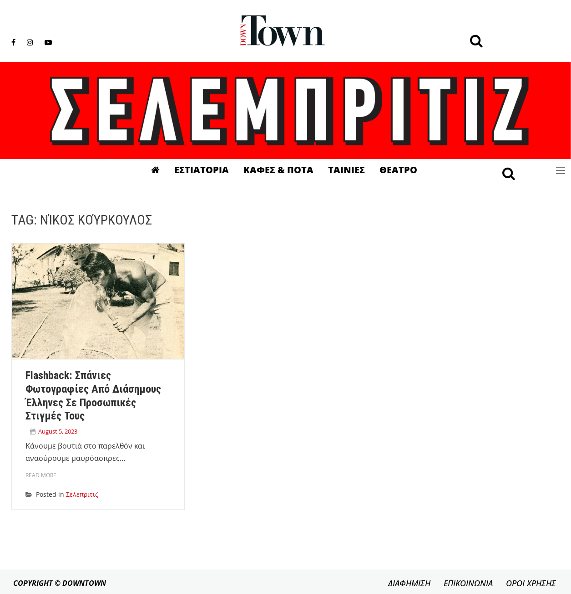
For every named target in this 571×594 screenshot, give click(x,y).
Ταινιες (346, 170)
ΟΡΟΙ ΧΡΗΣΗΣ (531, 583)
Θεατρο (398, 170)
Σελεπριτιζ (82, 494)
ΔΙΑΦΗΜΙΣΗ (409, 583)
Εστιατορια (201, 170)
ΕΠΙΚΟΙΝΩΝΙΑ (468, 583)
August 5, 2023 (57, 431)
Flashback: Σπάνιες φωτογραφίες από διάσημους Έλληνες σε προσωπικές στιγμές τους (93, 395)
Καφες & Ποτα (278, 170)
